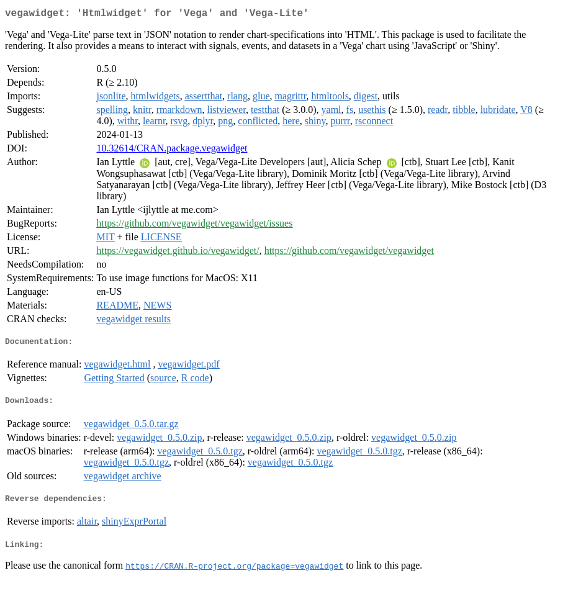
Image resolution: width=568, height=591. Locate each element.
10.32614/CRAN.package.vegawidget (171, 150)
